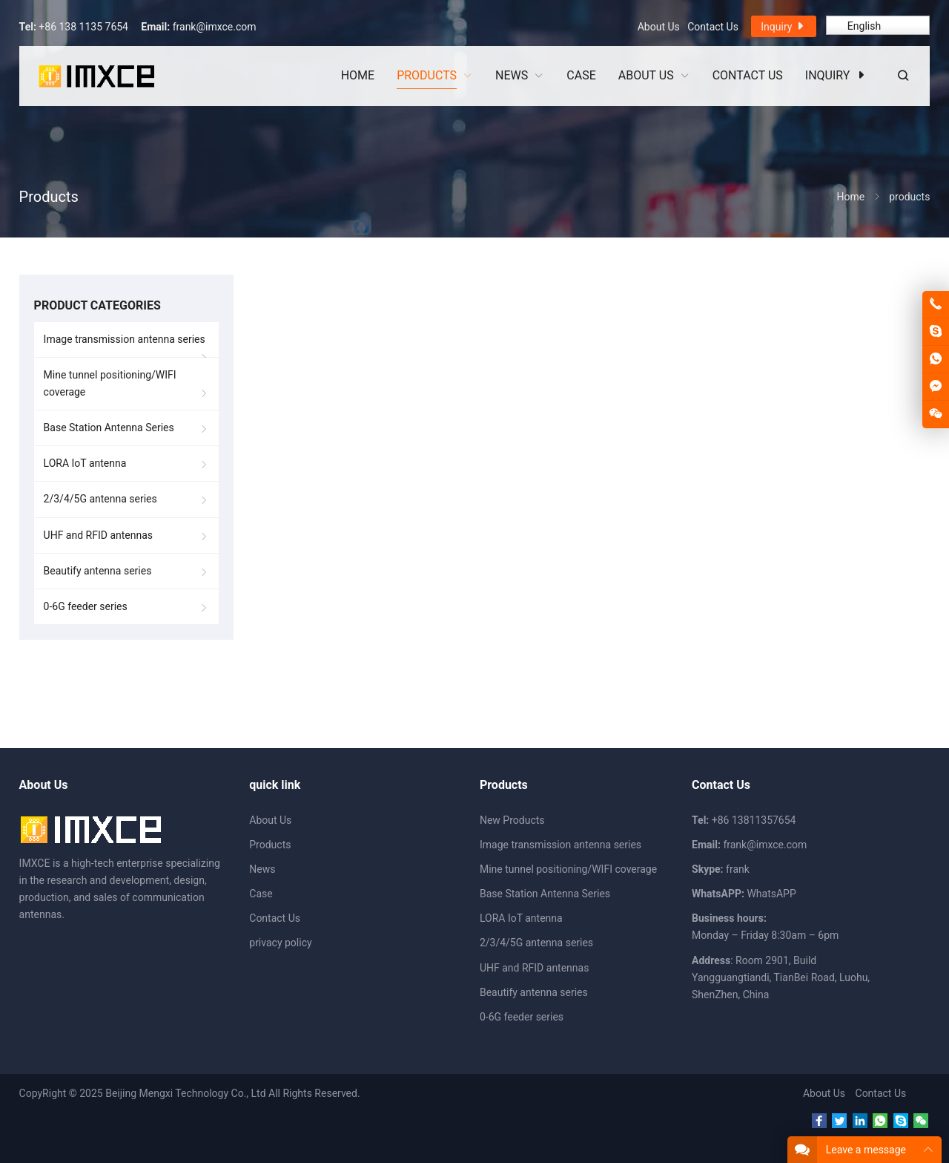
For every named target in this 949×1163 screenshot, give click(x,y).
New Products (512, 820)
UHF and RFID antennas (98, 535)
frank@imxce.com (215, 27)
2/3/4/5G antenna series (100, 499)
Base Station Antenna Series (109, 427)
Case (260, 894)
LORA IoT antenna (85, 463)
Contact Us (712, 27)
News (262, 869)
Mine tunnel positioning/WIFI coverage (110, 383)
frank (738, 869)
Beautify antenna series (98, 571)
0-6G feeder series (86, 606)
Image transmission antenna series (124, 339)
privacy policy (280, 943)
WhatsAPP (771, 894)
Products (270, 845)
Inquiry (784, 26)
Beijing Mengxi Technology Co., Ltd (185, 1093)
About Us (659, 27)
